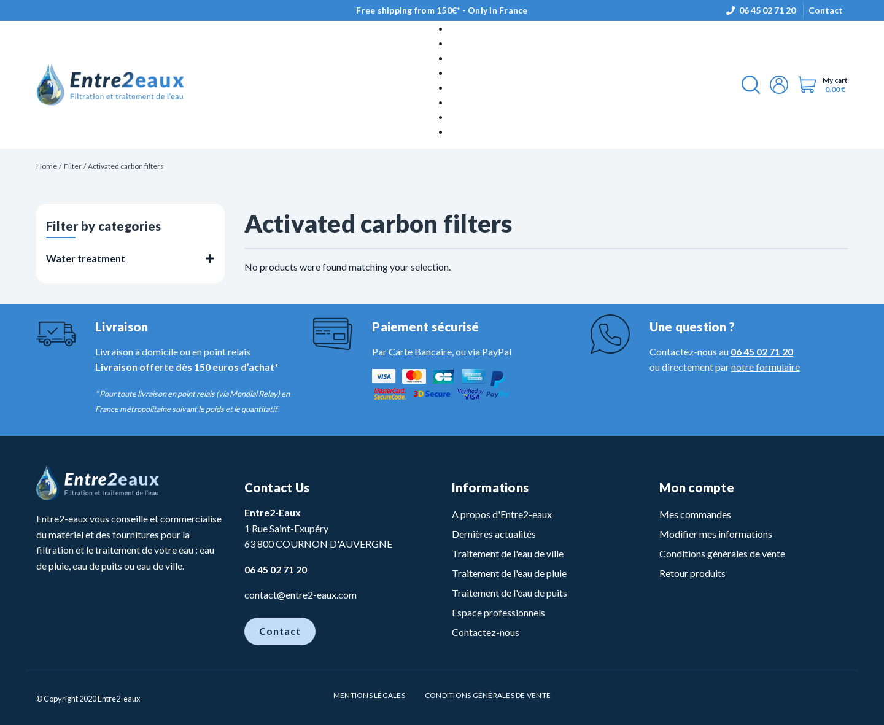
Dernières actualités (494, 534)
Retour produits (692, 573)
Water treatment (85, 258)
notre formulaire (765, 367)
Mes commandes (695, 514)
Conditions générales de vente (722, 553)
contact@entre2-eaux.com (300, 594)
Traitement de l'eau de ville (508, 553)
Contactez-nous (485, 632)
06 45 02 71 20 (767, 10)
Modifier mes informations (715, 534)
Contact (825, 10)
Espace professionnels (498, 612)
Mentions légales (369, 695)
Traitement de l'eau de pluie (509, 573)
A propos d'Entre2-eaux (502, 514)
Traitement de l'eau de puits (509, 593)
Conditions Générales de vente (488, 695)
